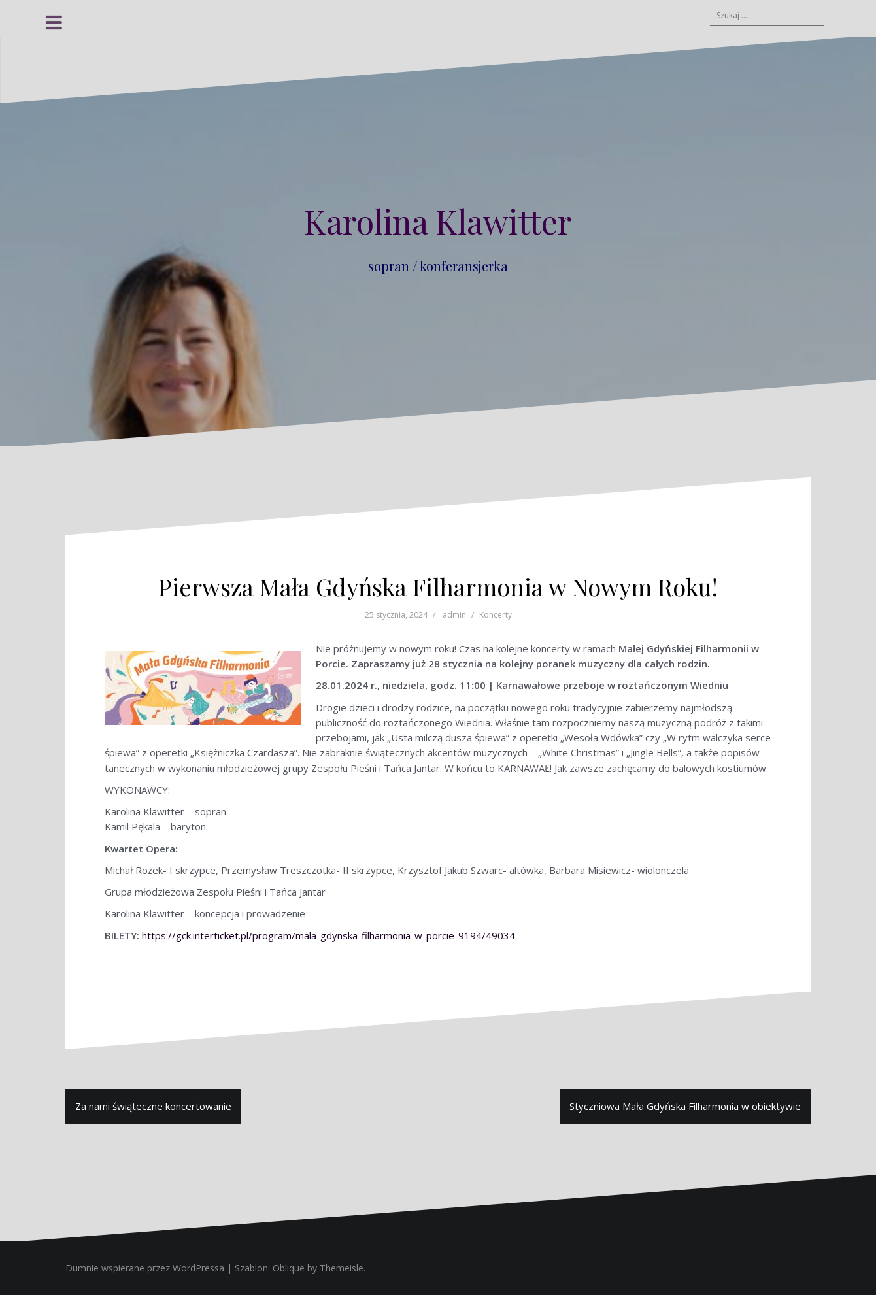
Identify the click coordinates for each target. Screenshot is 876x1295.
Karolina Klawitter (438, 221)
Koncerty (495, 614)
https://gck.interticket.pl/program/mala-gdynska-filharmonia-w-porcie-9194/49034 (328, 935)
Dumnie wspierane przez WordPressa (144, 1268)
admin (454, 614)
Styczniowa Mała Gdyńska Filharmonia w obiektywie (685, 1106)
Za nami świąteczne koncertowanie (153, 1106)
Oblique (289, 1268)
